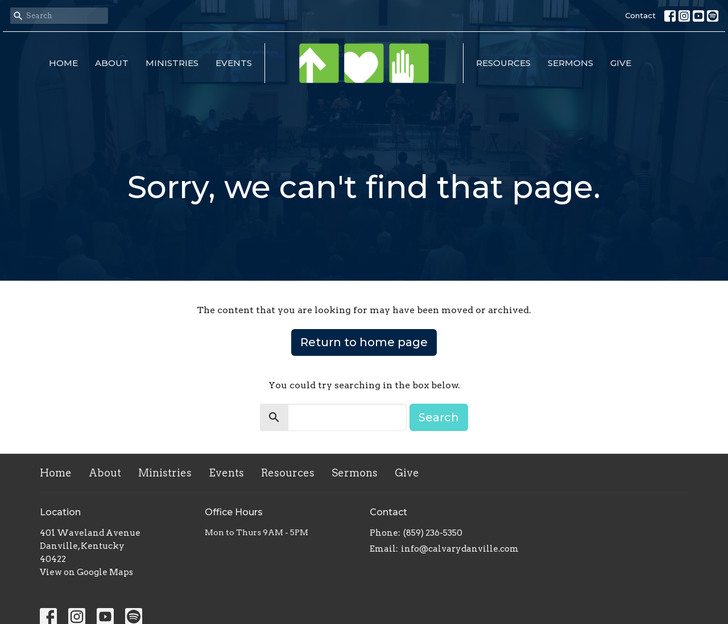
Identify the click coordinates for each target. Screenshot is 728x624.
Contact (640, 15)
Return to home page (364, 342)
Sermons (570, 63)
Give (620, 63)
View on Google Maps (86, 572)
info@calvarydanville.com (460, 549)
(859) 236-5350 (432, 533)
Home (63, 63)
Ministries (172, 63)
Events (234, 63)
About (112, 63)
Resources (503, 63)
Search (439, 417)
